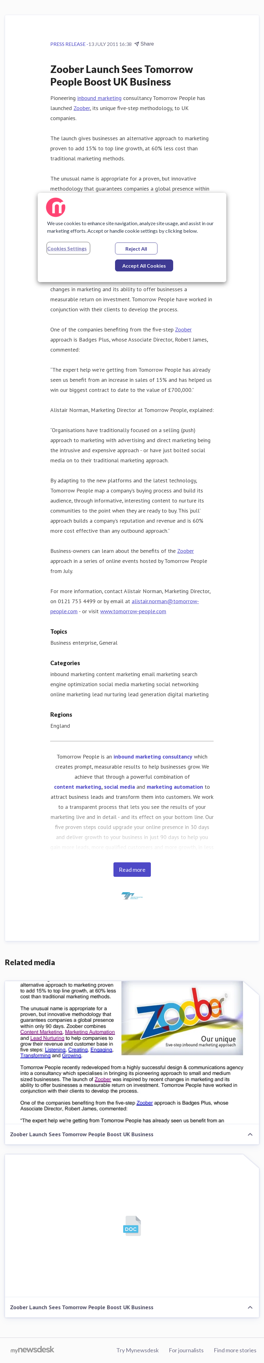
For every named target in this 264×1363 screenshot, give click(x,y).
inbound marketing (99, 98)
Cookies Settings (67, 248)
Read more (132, 869)
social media (119, 786)
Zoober (82, 108)
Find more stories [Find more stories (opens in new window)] (235, 1350)
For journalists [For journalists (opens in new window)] (186, 1350)
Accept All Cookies (144, 266)
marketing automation (175, 786)
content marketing (77, 786)
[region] (132, 237)
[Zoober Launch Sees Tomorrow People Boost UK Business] (132, 1052)
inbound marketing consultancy (152, 756)
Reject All (136, 249)
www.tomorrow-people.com (133, 611)
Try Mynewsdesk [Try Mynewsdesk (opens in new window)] (137, 1350)
